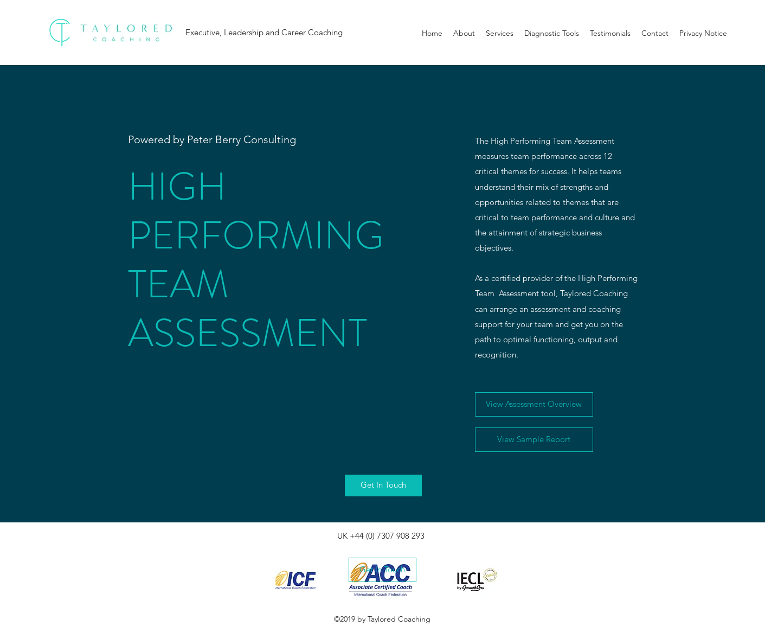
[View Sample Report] (534, 439)
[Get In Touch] (383, 485)
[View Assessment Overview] (534, 404)
